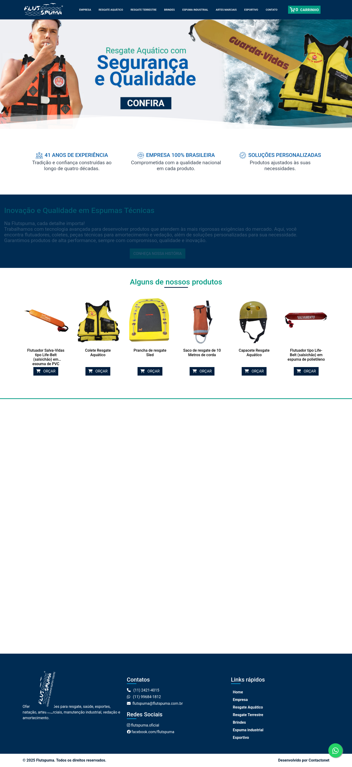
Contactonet (318, 760)
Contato (271, 9)
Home (238, 692)
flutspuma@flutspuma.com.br (155, 703)
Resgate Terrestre (143, 9)
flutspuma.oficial (143, 725)
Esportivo (251, 9)
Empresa (85, 9)
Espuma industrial (195, 9)
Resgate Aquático (111, 9)
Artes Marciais (226, 9)
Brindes (169, 9)
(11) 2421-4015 (143, 690)
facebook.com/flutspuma (150, 732)
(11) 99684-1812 (144, 697)
